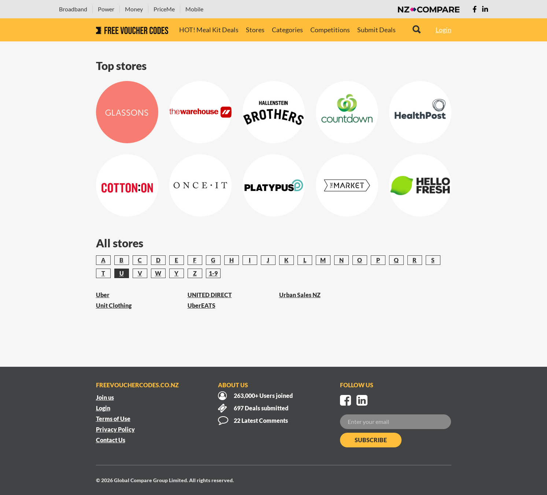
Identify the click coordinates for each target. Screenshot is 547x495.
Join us (105, 397)
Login (443, 30)
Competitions (330, 30)
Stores (255, 30)
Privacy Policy (115, 429)
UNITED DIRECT (210, 294)
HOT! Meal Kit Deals (209, 30)
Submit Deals (376, 30)
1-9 (213, 273)
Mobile (194, 8)
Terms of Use (113, 418)
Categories (287, 30)
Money (134, 8)
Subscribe (371, 439)
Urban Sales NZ (300, 294)
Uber (103, 294)
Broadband (73, 8)
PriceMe (164, 8)
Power (106, 8)
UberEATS (201, 305)
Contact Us (110, 439)
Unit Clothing (114, 305)
